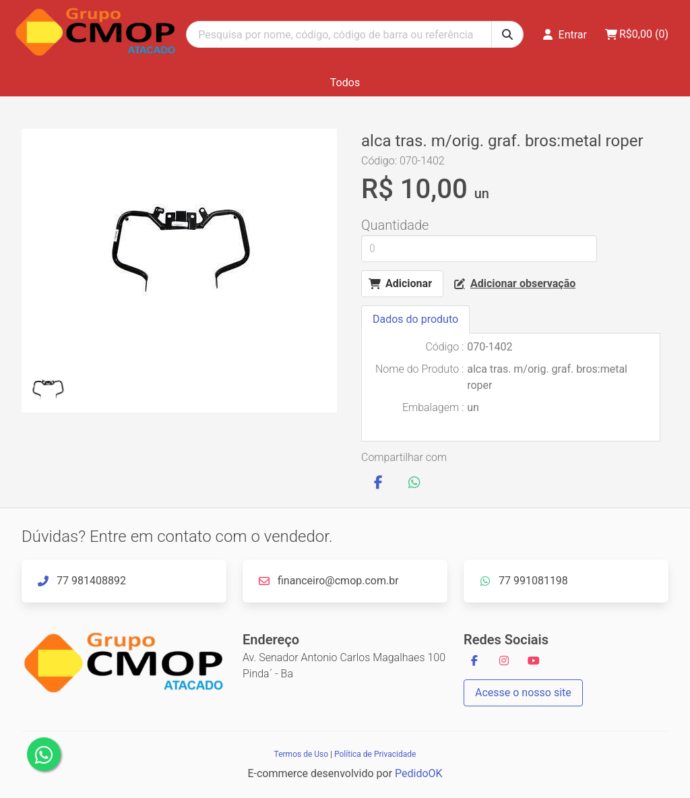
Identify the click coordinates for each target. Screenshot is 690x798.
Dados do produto (415, 319)
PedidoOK (419, 773)
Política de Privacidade (375, 754)
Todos (345, 82)
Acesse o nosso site (523, 692)
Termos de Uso (301, 754)
